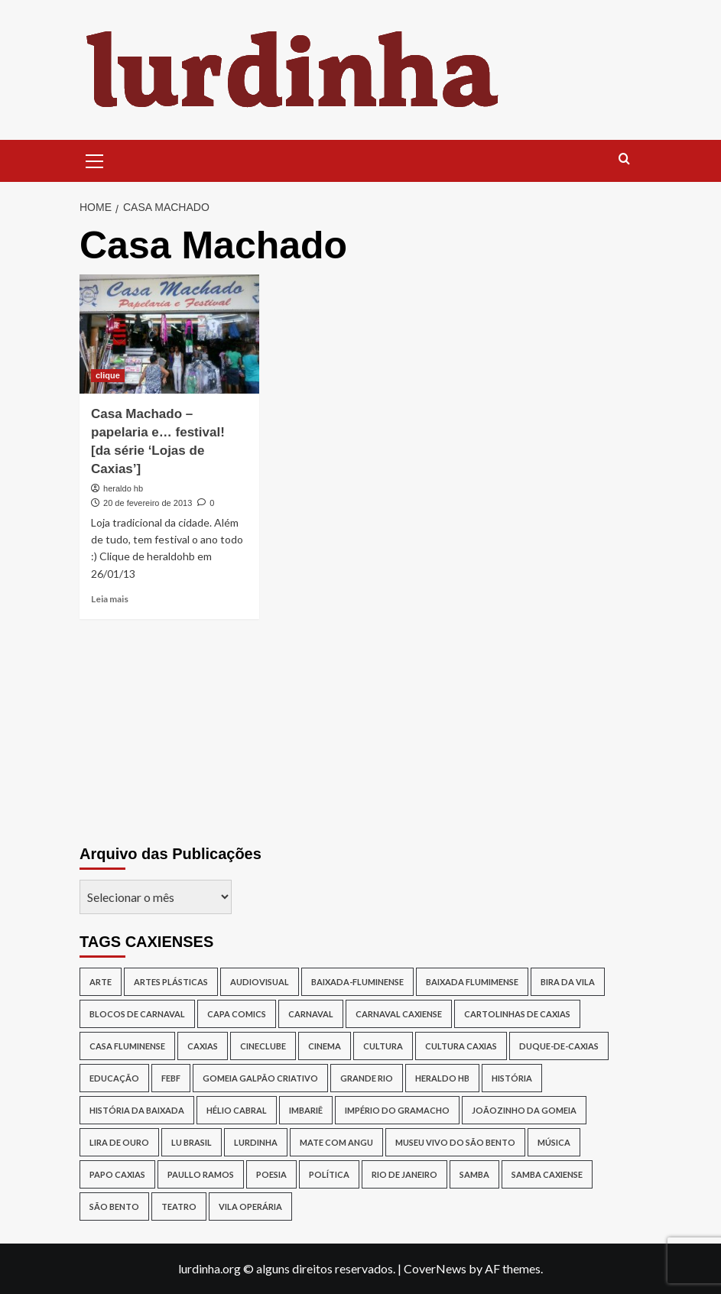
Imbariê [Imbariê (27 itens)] (306, 1110)
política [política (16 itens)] (329, 1174)
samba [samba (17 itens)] (474, 1174)
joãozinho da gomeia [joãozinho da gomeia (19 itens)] (524, 1110)
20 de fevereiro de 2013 (147, 503)
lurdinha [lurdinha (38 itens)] (256, 1142)
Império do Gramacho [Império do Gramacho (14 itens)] (397, 1110)
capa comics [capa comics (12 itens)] (236, 1014)
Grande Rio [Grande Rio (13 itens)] (366, 1078)
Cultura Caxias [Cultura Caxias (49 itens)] (461, 1046)
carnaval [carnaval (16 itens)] (310, 1014)
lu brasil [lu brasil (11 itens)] (191, 1142)
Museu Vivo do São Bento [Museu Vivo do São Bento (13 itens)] (455, 1142)
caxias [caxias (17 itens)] (202, 1046)
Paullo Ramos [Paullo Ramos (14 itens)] (200, 1174)
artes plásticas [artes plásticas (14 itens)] (171, 982)
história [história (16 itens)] (512, 1078)
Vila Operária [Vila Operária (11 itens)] (250, 1206)
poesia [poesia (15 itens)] (271, 1174)
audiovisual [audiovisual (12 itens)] (259, 982)
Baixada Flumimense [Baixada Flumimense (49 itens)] (472, 982)
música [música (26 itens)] (554, 1142)
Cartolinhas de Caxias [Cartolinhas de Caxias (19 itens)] (517, 1014)
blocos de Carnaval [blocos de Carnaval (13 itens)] (137, 1014)
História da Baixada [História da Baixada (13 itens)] (136, 1110)
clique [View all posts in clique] (108, 375)
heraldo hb (123, 488)
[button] (95, 159)
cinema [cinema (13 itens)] (324, 1046)
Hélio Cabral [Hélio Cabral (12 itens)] (236, 1110)
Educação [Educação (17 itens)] (114, 1078)
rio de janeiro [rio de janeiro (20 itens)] (404, 1174)
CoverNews (435, 1268)
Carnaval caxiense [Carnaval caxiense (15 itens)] (399, 1014)
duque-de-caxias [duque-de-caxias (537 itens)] (559, 1046)
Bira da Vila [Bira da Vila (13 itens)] (568, 982)
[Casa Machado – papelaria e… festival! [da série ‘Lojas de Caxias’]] (169, 334)
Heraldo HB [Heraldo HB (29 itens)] (442, 1078)
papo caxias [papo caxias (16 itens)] (117, 1174)
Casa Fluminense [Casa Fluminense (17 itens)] (127, 1046)
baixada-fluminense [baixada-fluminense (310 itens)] (357, 982)
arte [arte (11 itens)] (100, 982)
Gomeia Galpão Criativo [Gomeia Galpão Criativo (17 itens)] (260, 1078)
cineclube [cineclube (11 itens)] (263, 1046)
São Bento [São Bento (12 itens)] (114, 1206)
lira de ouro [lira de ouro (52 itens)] (119, 1142)
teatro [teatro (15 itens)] (178, 1206)
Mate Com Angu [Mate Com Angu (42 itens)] (336, 1142)
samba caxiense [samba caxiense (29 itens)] (547, 1174)
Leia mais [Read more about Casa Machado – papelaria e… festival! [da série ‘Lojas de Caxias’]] (109, 599)
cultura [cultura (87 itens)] (383, 1046)
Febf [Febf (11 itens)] (170, 1078)
